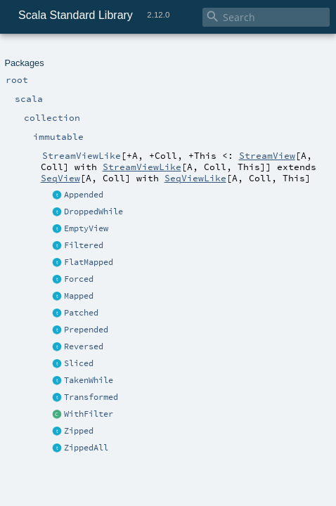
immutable (134, 54)
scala (61, 54)
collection (92, 54)
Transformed (38, 140)
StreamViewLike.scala (150, 181)
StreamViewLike (190, 54)
